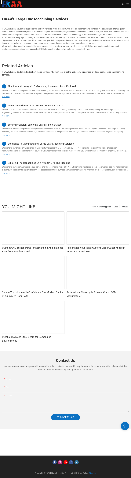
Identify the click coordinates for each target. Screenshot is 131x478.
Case (116, 207)
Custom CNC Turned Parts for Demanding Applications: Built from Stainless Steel (32, 249)
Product (124, 207)
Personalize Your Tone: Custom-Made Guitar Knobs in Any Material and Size (96, 249)
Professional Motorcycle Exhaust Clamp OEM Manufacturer (91, 294)
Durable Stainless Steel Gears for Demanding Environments (26, 338)
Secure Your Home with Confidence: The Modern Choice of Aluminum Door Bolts (33, 294)
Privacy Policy (82, 473)
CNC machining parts (102, 207)
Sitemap (92, 473)
